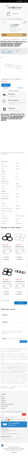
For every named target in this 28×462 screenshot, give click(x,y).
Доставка (3, 398)
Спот (21, 19)
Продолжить (23, 341)
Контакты (3, 402)
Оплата (2, 396)
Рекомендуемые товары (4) (6, 52)
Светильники (6, 39)
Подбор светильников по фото (7, 404)
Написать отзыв (16, 90)
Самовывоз (3, 400)
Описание (3, 51)
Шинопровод (17, 411)
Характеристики (10, 51)
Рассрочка (20, 29)
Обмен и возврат (4, 406)
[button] (26, 1)
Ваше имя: (5, 315)
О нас (7, 29)
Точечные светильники (15, 39)
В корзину (6, 85)
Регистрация (19, 1)
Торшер (18, 19)
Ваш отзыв (5, 322)
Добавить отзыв (21, 303)
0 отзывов (19, 49)
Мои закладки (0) (14, 31)
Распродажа (3, 394)
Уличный (12, 411)
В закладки (5, 87)
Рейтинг (4, 338)
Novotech (11, 79)
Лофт (15, 19)
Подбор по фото (13, 29)
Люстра (11, 19)
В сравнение (20, 87)
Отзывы (17, 51)
